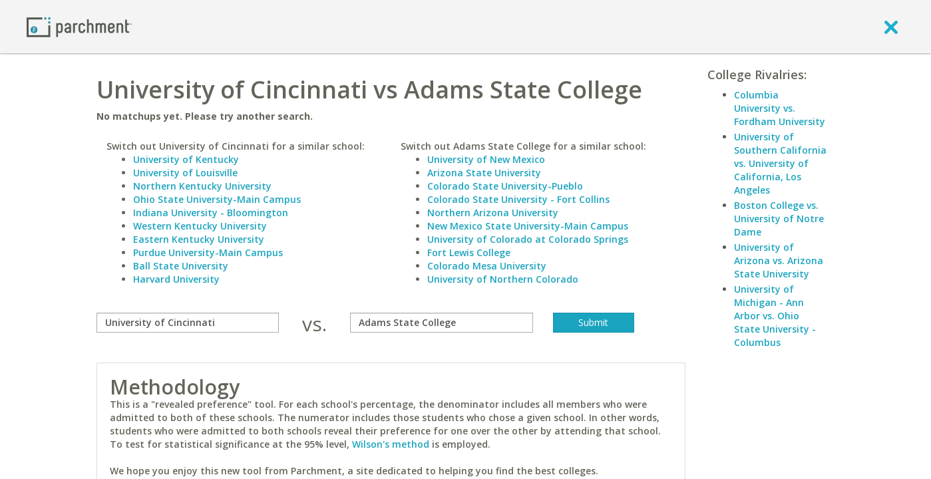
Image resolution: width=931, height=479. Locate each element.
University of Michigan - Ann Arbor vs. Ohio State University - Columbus (775, 316)
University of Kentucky (186, 159)
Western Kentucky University (200, 226)
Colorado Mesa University (486, 265)
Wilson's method (390, 444)
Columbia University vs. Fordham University (779, 108)
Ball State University (180, 265)
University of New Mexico (486, 159)
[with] (441, 323)
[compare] (187, 323)
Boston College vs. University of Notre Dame (779, 218)
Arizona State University (484, 172)
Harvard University (176, 279)
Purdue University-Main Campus (208, 252)
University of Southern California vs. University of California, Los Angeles (780, 163)
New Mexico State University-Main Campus (527, 226)
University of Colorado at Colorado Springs (527, 239)
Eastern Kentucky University (198, 239)
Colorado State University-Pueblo (505, 186)
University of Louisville (185, 172)
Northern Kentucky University (202, 186)
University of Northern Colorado (502, 279)
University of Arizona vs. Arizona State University (778, 260)
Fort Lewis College (468, 252)
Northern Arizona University (492, 212)
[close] (891, 27)
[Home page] (79, 26)
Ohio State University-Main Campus (217, 199)
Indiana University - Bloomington (210, 212)
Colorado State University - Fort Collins (518, 199)
